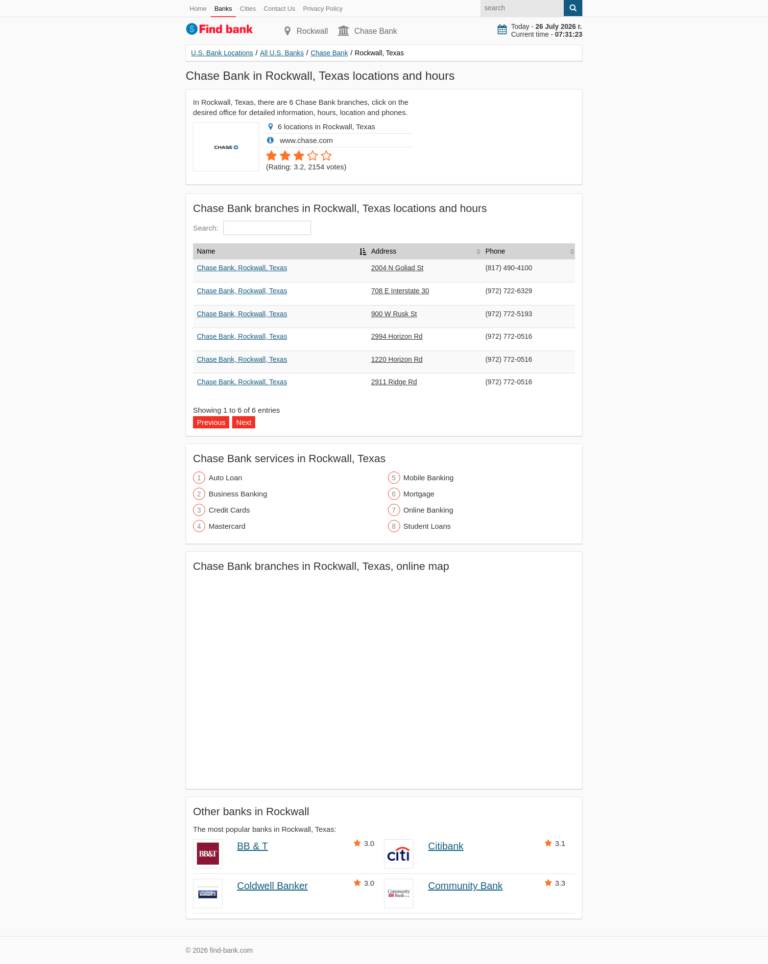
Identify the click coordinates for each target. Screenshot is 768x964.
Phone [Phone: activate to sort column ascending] (495, 251)
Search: (252, 228)
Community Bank (465, 885)
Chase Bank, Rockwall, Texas (242, 268)
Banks (223, 8)
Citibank (445, 846)
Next (243, 422)
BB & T (252, 846)
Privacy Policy (323, 8)
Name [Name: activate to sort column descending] (206, 251)
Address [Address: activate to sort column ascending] (383, 251)
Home (198, 8)
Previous (211, 422)
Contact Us (279, 8)
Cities (248, 8)
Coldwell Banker (272, 885)
